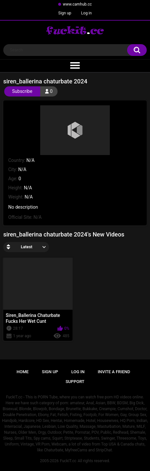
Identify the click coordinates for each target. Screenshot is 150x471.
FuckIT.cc (68, 461)
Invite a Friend (114, 371)
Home (23, 371)
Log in (86, 13)
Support (75, 381)
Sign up (64, 13)
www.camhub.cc (77, 4)
